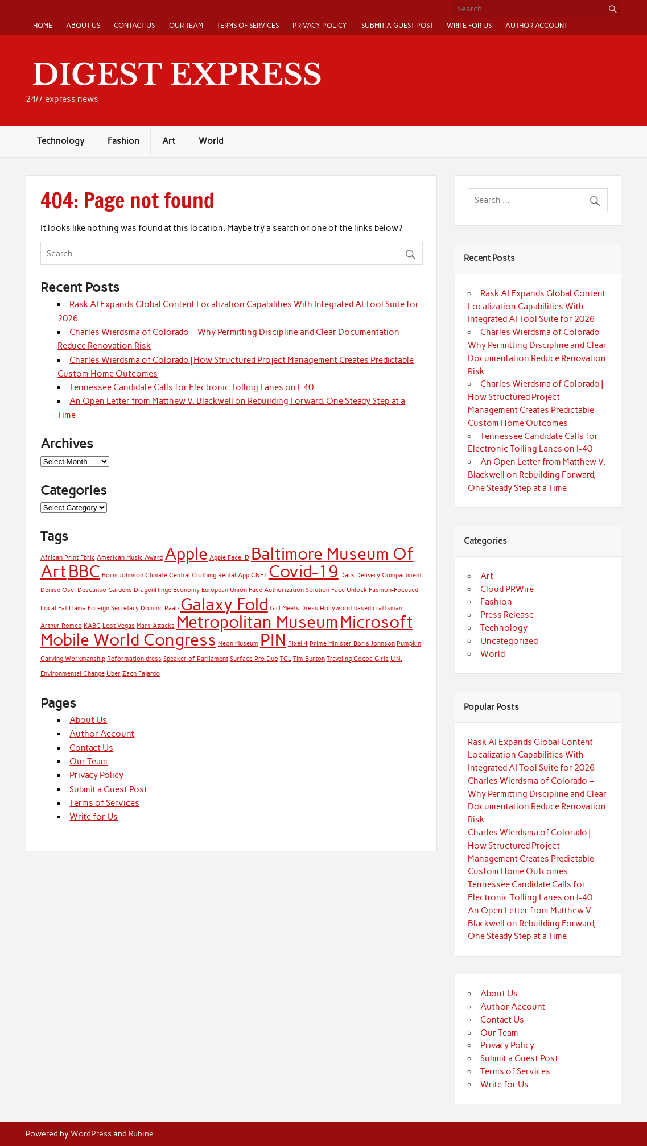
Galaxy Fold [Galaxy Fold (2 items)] (224, 604)
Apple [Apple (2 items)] (186, 554)
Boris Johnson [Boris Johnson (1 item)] (122, 575)
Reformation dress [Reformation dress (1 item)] (134, 659)
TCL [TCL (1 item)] (285, 659)
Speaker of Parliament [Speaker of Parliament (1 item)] (195, 659)
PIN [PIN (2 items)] (273, 639)
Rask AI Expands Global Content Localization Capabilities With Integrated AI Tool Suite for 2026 (536, 306)
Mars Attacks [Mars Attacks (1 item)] (156, 626)
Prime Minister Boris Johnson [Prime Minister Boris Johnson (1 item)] (352, 643)
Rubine (141, 1133)
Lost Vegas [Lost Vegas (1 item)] (118, 626)
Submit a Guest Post (397, 25)
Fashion (123, 141)
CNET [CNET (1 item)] (259, 575)
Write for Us (469, 25)
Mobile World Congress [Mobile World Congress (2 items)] (128, 639)
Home (42, 25)
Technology (60, 141)
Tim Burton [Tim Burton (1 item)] (309, 659)
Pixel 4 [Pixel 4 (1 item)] (298, 643)
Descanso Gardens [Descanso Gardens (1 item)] (104, 590)
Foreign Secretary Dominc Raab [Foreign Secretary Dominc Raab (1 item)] (133, 608)
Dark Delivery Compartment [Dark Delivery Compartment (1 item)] (381, 575)
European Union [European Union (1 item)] (224, 590)
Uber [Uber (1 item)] (113, 673)
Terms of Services (248, 25)
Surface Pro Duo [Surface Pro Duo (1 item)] (254, 659)
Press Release (507, 615)
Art (168, 141)
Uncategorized (509, 641)
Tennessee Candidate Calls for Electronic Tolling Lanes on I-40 (191, 387)
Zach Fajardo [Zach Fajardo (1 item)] (141, 673)
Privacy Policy (319, 25)
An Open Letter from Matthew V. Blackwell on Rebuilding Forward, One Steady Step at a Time (536, 475)
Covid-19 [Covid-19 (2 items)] (304, 571)
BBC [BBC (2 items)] (84, 571)
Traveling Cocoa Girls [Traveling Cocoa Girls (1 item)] (358, 659)
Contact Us (134, 25)
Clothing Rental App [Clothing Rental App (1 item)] (220, 575)
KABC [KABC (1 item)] (92, 626)
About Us (83, 25)
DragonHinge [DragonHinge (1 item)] (152, 590)
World (211, 141)
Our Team (186, 25)
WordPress (91, 1133)
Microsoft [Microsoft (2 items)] (376, 622)
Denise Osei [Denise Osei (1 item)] (58, 590)
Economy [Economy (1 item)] (186, 590)
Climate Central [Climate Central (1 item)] (167, 575)
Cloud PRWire (507, 589)
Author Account (536, 25)
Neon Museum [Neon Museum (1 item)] (238, 643)
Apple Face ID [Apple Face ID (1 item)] (229, 557)
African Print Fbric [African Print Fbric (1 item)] (67, 557)
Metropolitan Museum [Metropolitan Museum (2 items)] (257, 622)
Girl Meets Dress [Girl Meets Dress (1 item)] (294, 608)
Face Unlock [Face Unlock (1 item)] (349, 590)
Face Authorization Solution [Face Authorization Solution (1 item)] (289, 590)
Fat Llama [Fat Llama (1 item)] (72, 608)
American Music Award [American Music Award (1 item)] (130, 557)
